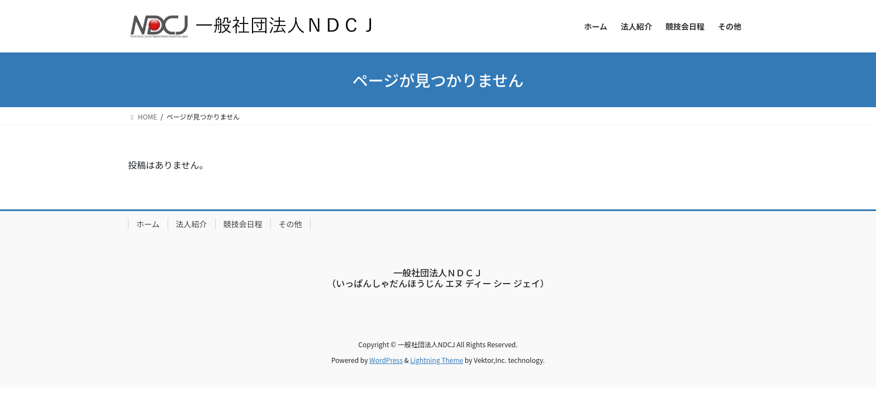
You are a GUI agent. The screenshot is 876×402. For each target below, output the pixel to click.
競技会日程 (243, 223)
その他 (290, 223)
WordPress (386, 360)
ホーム (148, 223)
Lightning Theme (436, 360)
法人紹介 (191, 223)
